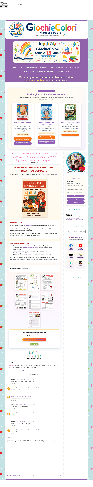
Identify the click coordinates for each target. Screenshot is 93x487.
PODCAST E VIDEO (29, 71)
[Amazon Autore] (80, 264)
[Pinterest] (71, 255)
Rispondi (13, 383)
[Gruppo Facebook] (71, 247)
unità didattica (28, 225)
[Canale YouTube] (80, 247)
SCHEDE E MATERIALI (31, 67)
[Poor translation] (5, 6)
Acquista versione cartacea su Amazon (23, 143)
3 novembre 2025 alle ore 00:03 (30, 429)
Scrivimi (76, 202)
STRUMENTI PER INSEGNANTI (45, 71)
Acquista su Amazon (70, 134)
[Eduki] (71, 264)
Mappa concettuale (18, 251)
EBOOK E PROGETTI (75, 67)
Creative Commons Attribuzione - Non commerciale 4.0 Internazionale (75, 220)
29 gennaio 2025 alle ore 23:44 (24, 396)
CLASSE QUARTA (19, 365)
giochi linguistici (28, 255)
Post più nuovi (14, 475)
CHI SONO (60, 71)
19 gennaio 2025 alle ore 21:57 (30, 387)
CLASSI (21, 67)
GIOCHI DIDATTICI (61, 67)
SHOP (67, 71)
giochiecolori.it (15, 387)
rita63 (12, 396)
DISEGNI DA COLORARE (46, 67)
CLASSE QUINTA (28, 365)
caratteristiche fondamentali (29, 247)
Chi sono (76, 195)
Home (34, 475)
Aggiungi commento (13, 437)
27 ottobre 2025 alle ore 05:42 (24, 421)
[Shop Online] (80, 255)
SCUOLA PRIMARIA (31, 367)
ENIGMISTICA (37, 365)
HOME (14, 67)
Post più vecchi (54, 475)
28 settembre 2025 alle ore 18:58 (25, 404)
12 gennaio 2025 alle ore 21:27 (24, 379)
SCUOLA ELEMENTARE (20, 367)
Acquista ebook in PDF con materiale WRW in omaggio (22, 139)
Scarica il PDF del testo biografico (34, 339)
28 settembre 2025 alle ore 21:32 (30, 413)
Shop (75, 199)
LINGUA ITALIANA (46, 365)
